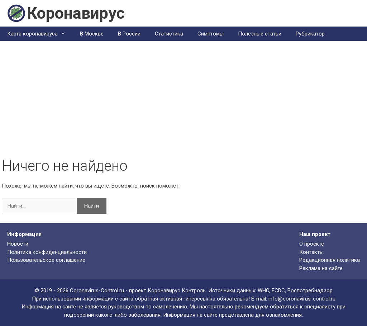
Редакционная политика (329, 260)
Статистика (169, 33)
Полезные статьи (259, 33)
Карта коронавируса (40, 34)
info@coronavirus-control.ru (301, 299)
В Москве (92, 33)
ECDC (278, 290)
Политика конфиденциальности (47, 252)
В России (129, 33)
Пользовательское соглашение (46, 260)
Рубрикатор (310, 33)
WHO (263, 290)
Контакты (311, 252)
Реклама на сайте (321, 268)
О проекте (311, 244)
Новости (17, 244)
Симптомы (210, 33)
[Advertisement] (183, 103)
